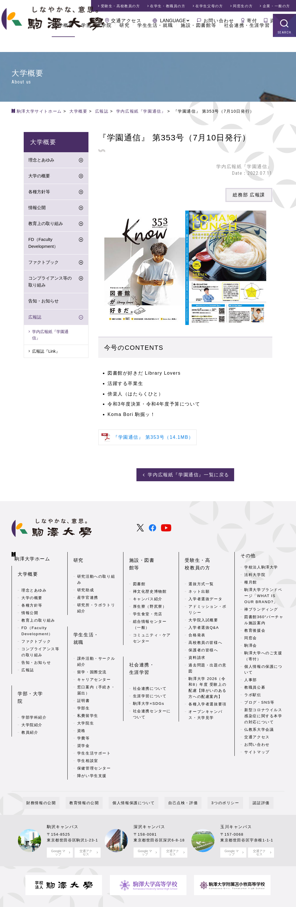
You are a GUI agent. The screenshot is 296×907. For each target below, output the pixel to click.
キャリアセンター (94, 651)
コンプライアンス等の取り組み (50, 283)
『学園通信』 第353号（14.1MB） (153, 437)
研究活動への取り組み (96, 568)
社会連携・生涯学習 (247, 40)
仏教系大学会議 (259, 727)
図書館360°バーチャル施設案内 (264, 618)
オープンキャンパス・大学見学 (205, 703)
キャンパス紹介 (147, 580)
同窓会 (250, 636)
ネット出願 (199, 580)
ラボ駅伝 (252, 693)
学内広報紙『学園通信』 (50, 335)
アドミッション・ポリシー (207, 598)
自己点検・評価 (179, 777)
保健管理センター (94, 740)
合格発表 (196, 624)
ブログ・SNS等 (259, 700)
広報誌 (34, 318)
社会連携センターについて (152, 686)
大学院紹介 (31, 699)
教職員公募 (254, 685)
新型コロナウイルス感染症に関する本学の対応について (263, 714)
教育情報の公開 (95, 777)
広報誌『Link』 (46, 352)
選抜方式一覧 (201, 572)
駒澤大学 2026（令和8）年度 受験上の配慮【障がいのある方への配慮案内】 (207, 676)
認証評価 (242, 777)
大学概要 (63, 40)
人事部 (250, 678)
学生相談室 (87, 733)
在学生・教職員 (167, 6)
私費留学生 (87, 687)
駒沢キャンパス (62, 801)
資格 (81, 702)
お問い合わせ (219, 20)
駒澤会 (250, 643)
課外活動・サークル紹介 (96, 634)
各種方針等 (39, 193)
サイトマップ (257, 750)
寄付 (252, 20)
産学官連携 (87, 586)
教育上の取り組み (45, 224)
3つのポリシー (214, 777)
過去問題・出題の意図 (207, 657)
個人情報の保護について (263, 667)
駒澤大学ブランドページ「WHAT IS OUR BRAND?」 (263, 594)
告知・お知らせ (43, 302)
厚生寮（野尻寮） (150, 588)
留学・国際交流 (92, 644)
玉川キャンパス (236, 801)
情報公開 (37, 209)
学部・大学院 (96, 40)
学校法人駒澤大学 (261, 565)
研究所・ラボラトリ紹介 (96, 597)
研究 (124, 40)
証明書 (83, 672)
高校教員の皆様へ (205, 631)
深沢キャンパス (149, 801)
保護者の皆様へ (203, 639)
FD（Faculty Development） (43, 244)
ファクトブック (43, 263)
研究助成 (85, 579)
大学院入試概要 (203, 609)
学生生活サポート (94, 725)
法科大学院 (254, 572)
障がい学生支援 (92, 748)
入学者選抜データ (205, 588)
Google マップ (58, 827)
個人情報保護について (137, 777)
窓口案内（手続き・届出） (96, 662)
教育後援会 (254, 628)
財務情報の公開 (60, 777)
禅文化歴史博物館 (150, 572)
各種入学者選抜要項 (207, 693)
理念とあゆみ (41, 161)
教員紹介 (29, 707)
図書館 (139, 565)
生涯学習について (150, 668)
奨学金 (83, 717)
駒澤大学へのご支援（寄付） (263, 654)
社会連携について (150, 660)
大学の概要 (39, 177)
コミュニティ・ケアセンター (152, 619)
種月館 (250, 580)
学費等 (83, 710)
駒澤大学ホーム (35, 552)
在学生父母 (209, 6)
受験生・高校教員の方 (205, 557)
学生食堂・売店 (147, 595)
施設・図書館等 (198, 40)
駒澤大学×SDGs (148, 675)
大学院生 (85, 695)
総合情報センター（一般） (150, 606)
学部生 (83, 680)
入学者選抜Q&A (203, 616)
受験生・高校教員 (120, 6)
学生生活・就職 (155, 40)
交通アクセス (126, 20)
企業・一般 (276, 6)
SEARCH (284, 47)
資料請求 (280, 20)
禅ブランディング (261, 607)
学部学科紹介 (34, 692)
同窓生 (243, 6)
